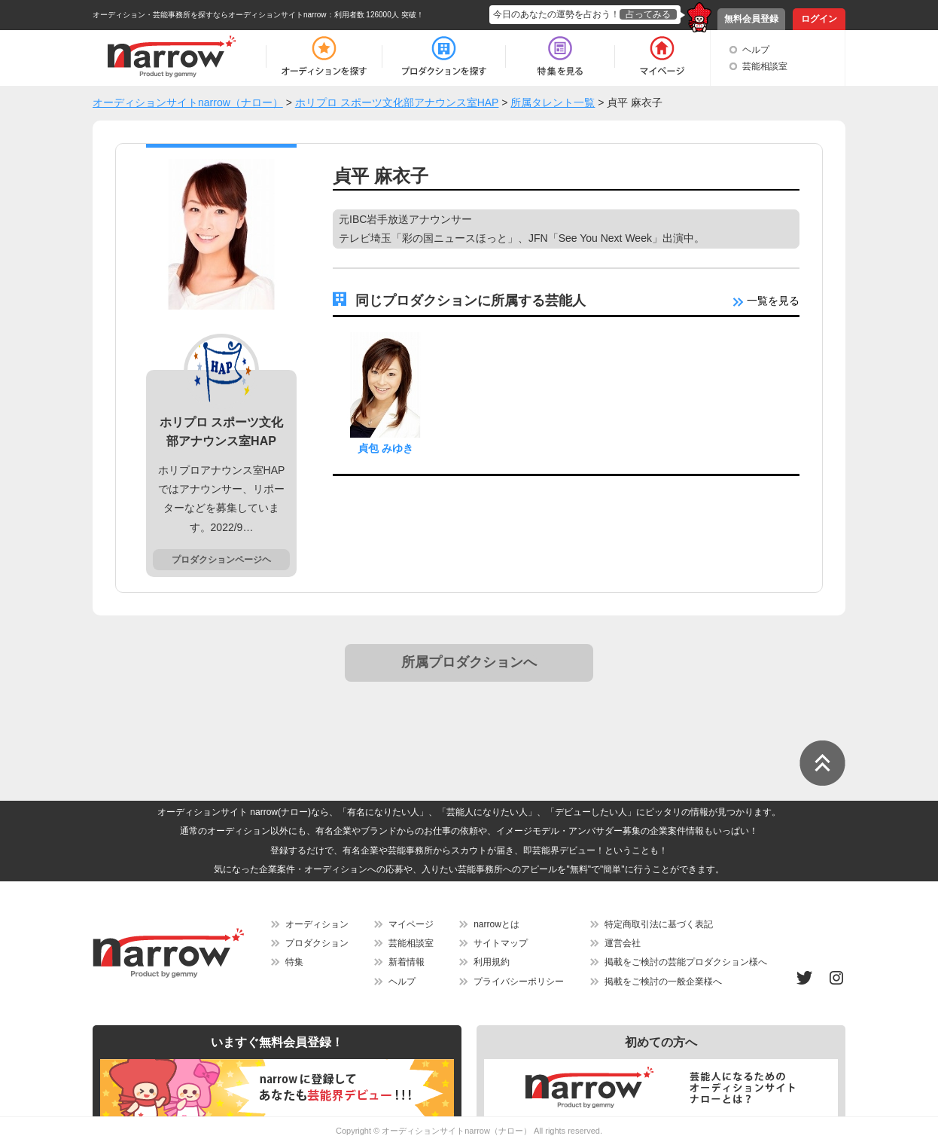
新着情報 (406, 962)
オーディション (317, 924)
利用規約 (492, 962)
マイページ (411, 924)
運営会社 (623, 943)
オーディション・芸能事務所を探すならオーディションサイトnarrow (210, 15)
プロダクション (317, 943)
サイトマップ (501, 943)
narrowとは (496, 924)
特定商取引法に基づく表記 (659, 924)
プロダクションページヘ (221, 559)
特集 (294, 962)
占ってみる (648, 14)
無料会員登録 (751, 19)
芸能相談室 (764, 66)
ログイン (819, 19)
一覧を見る (766, 301)
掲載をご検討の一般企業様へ (663, 981)
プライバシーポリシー (519, 981)
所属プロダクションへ (469, 662)
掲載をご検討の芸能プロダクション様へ (686, 962)
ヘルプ (755, 49)
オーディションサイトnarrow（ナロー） (456, 1130)
